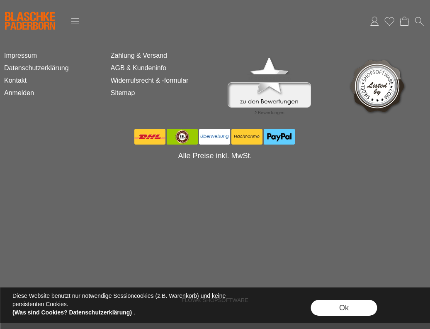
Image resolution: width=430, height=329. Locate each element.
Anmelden (374, 21)
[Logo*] (30, 8)
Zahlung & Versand (139, 55)
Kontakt (15, 80)
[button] (75, 21)
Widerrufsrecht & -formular (150, 80)
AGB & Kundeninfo (138, 67)
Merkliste (389, 21)
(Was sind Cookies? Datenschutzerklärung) (72, 312)
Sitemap (123, 92)
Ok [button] (344, 308)
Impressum (20, 55)
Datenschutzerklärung (36, 67)
